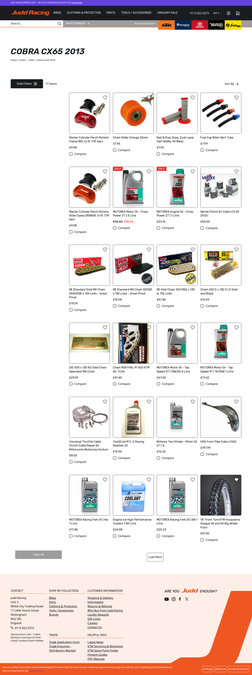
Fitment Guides (97, 655)
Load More (155, 557)
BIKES (57, 12)
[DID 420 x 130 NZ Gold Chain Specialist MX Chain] (89, 352)
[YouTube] (166, 599)
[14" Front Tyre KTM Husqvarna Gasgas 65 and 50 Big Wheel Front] (220, 506)
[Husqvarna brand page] (183, 25)
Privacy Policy (36, 670)
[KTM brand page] (166, 25)
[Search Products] (31, 23)
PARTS (111, 12)
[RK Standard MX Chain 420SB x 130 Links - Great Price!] (133, 274)
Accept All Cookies (239, 669)
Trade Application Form (64, 642)
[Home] (30, 13)
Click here (76, 3)
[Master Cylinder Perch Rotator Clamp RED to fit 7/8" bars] (89, 122)
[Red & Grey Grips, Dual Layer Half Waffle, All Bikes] (177, 122)
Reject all (220, 669)
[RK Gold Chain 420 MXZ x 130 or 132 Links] (177, 274)
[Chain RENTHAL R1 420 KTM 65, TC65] (133, 352)
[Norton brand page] (216, 25)
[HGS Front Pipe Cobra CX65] (220, 424)
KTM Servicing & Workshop (105, 646)
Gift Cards (94, 619)
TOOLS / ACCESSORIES (136, 12)
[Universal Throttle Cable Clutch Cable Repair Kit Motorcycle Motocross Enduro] (89, 428)
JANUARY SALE (167, 12)
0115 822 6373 (199, 13)
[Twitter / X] (187, 599)
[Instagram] (174, 599)
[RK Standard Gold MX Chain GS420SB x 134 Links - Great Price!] (89, 276)
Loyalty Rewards (98, 615)
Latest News (95, 642)
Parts (52, 602)
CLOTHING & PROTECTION (84, 12)
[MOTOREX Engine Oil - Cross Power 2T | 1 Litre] (177, 196)
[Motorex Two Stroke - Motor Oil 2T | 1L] (177, 426)
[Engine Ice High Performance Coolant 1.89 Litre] (133, 504)
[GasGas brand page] (199, 25)
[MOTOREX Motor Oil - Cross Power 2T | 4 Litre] (133, 196)
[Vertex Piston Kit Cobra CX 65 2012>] (220, 196)
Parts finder (77, 23)
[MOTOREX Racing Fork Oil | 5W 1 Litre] (177, 504)
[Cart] (237, 13)
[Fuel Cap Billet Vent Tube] (220, 120)
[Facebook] (180, 599)
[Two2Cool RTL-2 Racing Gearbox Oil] (133, 426)
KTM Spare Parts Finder (103, 650)
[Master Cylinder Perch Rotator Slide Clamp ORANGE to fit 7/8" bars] (89, 198)
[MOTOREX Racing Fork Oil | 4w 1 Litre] (89, 504)
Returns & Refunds (100, 606)
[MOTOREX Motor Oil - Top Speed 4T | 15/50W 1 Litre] (220, 352)
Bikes (52, 598)
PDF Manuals (96, 659)
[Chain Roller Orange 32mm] (133, 120)
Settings (207, 669)
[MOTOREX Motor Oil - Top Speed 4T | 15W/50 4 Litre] (177, 352)
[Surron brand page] (233, 25)
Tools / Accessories (61, 610)
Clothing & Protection (63, 606)
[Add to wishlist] (105, 97)
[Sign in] (228, 13)
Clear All (38, 554)
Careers (93, 623)
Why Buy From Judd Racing (105, 610)
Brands (53, 615)
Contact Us (95, 627)
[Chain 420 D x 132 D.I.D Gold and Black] (220, 274)
